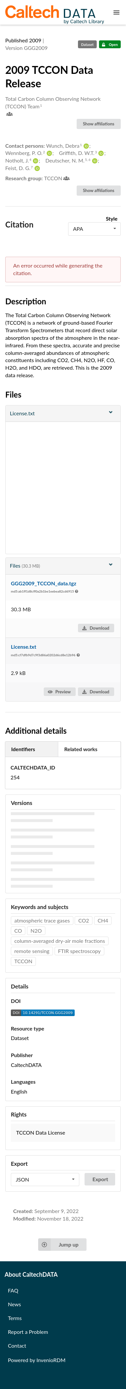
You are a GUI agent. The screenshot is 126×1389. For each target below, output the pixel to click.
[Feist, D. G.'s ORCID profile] (36, 168)
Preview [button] (59, 691)
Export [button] (100, 1179)
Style (111, 218)
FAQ (13, 1290)
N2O (36, 930)
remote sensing (32, 951)
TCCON (23, 961)
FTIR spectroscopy (79, 951)
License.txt (23, 646)
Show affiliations (98, 123)
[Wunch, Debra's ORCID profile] (85, 146)
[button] (63, 1133)
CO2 (83, 920)
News (14, 1304)
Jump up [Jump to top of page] (58, 1244)
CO (18, 930)
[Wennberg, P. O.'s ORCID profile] (48, 153)
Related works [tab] (80, 749)
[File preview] (63, 413)
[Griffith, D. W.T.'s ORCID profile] (100, 153)
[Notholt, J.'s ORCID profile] (34, 160)
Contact (17, 1345)
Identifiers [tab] (23, 749)
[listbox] (94, 228)
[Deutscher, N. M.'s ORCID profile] (93, 160)
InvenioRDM (51, 1360)
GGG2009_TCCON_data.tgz (43, 583)
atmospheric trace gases (42, 920)
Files (62, 564)
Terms (15, 1318)
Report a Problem (28, 1332)
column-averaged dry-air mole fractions (59, 941)
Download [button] (95, 628)
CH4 (103, 920)
